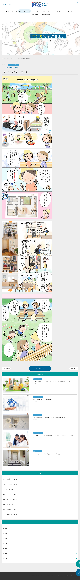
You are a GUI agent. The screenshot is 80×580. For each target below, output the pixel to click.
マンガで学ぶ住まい (24, 11)
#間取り (16, 68)
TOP (4, 58)
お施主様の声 (70, 11)
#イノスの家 (5, 68)
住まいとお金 (36, 11)
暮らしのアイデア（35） (9, 509)
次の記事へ (74, 368)
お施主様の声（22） (8, 504)
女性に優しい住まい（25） (10, 499)
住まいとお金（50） (8, 489)
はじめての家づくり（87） (10, 479)
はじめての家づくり (11, 11)
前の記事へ (6, 368)
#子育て (11, 68)
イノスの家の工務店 (46, 15)
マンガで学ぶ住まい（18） (10, 484)
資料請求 (67, 576)
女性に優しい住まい (59, 11)
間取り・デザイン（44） (9, 494)
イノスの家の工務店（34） (10, 515)
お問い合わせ (60, 576)
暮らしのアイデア (33, 15)
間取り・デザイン (47, 11)
